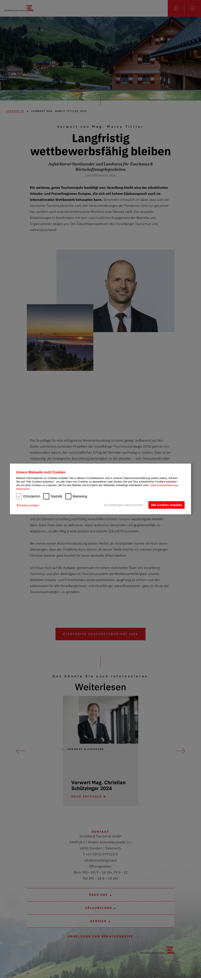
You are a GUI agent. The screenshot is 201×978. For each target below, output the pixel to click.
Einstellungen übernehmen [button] (123, 505)
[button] (29, 505)
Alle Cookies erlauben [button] (166, 505)
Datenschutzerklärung (163, 485)
